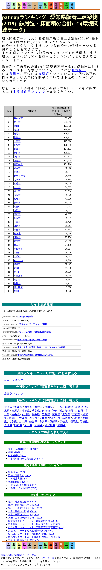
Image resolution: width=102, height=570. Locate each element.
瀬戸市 (17, 214)
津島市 (17, 264)
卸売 (29, 6)
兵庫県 (33, 418)
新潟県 (69, 410)
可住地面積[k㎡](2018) (19, 475)
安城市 (17, 172)
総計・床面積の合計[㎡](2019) (23, 505)
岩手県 (28, 407)
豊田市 (14, 73)
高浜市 (17, 218)
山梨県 (79, 410)
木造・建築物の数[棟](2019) (22, 511)
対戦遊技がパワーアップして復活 (32, 324)
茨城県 (79, 407)
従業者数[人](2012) (17, 455)
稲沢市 (17, 195)
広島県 (13, 421)
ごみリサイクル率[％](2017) (22, 488)
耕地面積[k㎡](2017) (18, 481)
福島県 (69, 407)
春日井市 (18, 164)
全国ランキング (13, 380)
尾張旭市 (18, 275)
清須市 (17, 210)
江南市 (17, 222)
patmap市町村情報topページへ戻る (18, 555)
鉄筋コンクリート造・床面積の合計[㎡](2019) (31, 534)
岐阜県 (56, 414)
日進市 (17, 226)
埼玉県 (26, 410)
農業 (24, 6)
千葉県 (36, 410)
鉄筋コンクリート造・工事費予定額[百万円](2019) (34, 537)
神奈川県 (57, 410)
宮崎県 (38, 425)
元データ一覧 (47, 558)
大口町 (17, 129)
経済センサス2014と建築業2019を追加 (34, 332)
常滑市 (17, 183)
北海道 (8, 407)
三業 (40, 6)
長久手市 (18, 249)
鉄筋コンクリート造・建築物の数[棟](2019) (30, 530)
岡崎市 (17, 149)
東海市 (17, 160)
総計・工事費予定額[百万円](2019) (25, 508)
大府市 (17, 179)
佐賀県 (84, 421)
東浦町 (17, 268)
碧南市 (17, 245)
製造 (19, 6)
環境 (61, 6)
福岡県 (74, 421)
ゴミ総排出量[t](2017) (19, 478)
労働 (72, 6)
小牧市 (17, 156)
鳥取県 (66, 418)
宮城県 (38, 407)
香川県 (43, 421)
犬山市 (17, 187)
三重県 (76, 414)
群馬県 (15, 410)
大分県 (28, 425)
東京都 (46, 410)
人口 (8, 6)
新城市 (17, 199)
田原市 (17, 237)
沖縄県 (61, 425)
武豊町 (17, 206)
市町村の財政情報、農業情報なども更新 (35, 355)
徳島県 (33, 421)
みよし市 (18, 260)
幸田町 (17, 252)
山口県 (23, 421)
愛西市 (17, 168)
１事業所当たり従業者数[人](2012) (25, 458)
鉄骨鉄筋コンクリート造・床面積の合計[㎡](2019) (34, 524)
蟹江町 (17, 291)
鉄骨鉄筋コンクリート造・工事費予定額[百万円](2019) (36, 527)
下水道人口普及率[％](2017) (22, 485)
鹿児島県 (50, 425)
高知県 (64, 421)
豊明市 (17, 202)
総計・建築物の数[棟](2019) (22, 501)
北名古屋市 (19, 176)
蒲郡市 (17, 283)
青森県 (18, 407)
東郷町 (43, 73)
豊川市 (17, 153)
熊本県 (18, 425)
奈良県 (43, 418)
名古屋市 (79, 70)
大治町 (17, 256)
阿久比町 (18, 287)
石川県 (26, 414)
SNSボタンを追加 (25, 316)
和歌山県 (54, 418)
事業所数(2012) (16, 452)
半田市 (17, 191)
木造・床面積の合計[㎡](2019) (23, 514)
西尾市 (17, 133)
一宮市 (17, 141)
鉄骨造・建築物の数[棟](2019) (23, 540)
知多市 (17, 279)
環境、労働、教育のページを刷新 (32, 340)
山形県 (59, 407)
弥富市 (17, 229)
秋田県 (49, 407)
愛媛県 (53, 421)
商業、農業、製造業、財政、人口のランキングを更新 (41, 347)
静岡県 (46, 414)
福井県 (36, 414)
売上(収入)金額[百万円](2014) (23, 449)
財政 (14, 6)
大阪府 (23, 418)
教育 (50, 6)
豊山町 (17, 272)
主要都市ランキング (29, 91)
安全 (66, 6)
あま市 (17, 233)
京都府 (13, 418)
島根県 (76, 418)
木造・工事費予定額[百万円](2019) (25, 517)
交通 (56, 6)
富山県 (15, 414)
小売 (35, 6)
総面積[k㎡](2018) (17, 472)
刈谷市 (17, 145)
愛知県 (66, 414)
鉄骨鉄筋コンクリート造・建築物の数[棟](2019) (33, 521)
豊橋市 (17, 137)
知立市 (17, 241)
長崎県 (8, 425)
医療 (45, 6)
